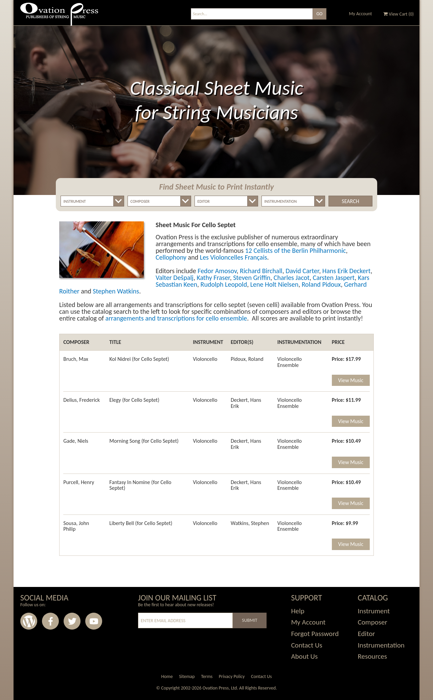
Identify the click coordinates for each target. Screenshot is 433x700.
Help (297, 611)
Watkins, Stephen (250, 523)
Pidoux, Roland (247, 359)
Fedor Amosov (217, 271)
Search (350, 201)
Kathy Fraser (213, 278)
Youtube (93, 621)
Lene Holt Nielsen (274, 284)
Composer (372, 622)
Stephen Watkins (116, 291)
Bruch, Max (75, 359)
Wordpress (28, 621)
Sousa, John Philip (76, 526)
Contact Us (306, 645)
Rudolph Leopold (224, 284)
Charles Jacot (292, 278)
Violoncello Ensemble (289, 362)
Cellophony (171, 257)
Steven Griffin (251, 278)
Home (167, 676)
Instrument (374, 611)
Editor (366, 633)
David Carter (302, 271)
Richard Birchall (261, 271)
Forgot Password (315, 633)
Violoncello (205, 359)
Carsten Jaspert (334, 278)
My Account (360, 14)
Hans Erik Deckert (346, 271)
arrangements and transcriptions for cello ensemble (176, 318)
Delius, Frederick (81, 400)
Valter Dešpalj (174, 278)
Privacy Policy (232, 676)
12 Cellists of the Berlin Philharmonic (295, 250)
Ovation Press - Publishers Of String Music (59, 17)
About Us (304, 656)
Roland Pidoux (321, 284)
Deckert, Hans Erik (246, 403)
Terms (206, 676)
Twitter (72, 621)
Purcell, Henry (78, 482)
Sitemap (187, 676)
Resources (372, 656)
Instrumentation (381, 645)
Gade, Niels (75, 441)
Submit (249, 620)
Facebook (50, 621)
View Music (350, 380)
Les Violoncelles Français (233, 257)
